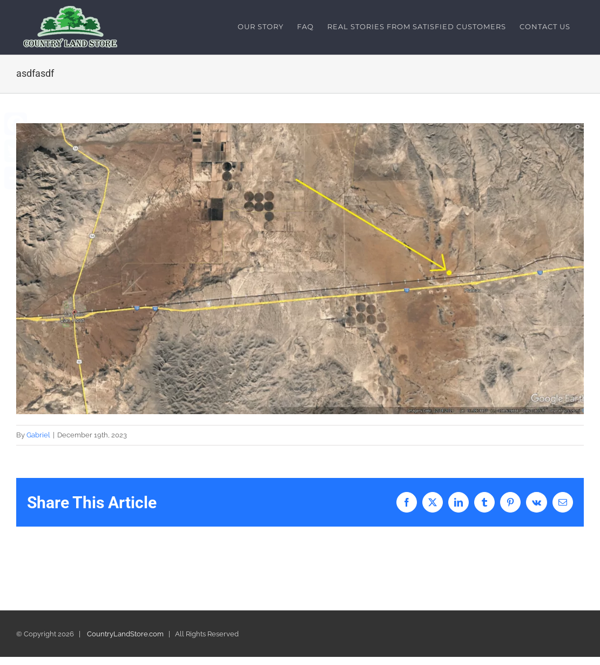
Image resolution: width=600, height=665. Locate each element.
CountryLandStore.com (125, 634)
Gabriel (38, 435)
